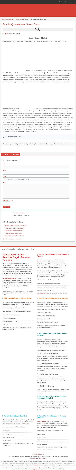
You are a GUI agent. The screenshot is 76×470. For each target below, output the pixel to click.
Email (4, 170)
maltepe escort (35, 469)
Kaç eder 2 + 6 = (8, 200)
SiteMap (34, 454)
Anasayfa (3, 19)
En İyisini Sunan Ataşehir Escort (13, 233)
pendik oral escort (22, 144)
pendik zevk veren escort (58, 144)
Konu (4, 176)
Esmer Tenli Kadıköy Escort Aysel (14, 230)
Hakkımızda (20, 249)
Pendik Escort (11, 19)
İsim (4, 164)
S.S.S (27, 249)
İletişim (33, 249)
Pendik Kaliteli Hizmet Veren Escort (14, 236)
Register (61, 2)
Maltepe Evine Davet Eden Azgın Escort (15, 225)
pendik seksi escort (46, 144)
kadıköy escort (42, 458)
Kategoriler (11, 249)
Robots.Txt (41, 454)
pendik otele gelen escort (34, 144)
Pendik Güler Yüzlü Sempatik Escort (14, 228)
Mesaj (4, 183)
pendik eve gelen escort (10, 144)
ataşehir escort (34, 458)
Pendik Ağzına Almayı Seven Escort (21, 24)
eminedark (21, 213)
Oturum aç (68, 2)
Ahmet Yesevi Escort (21, 19)
